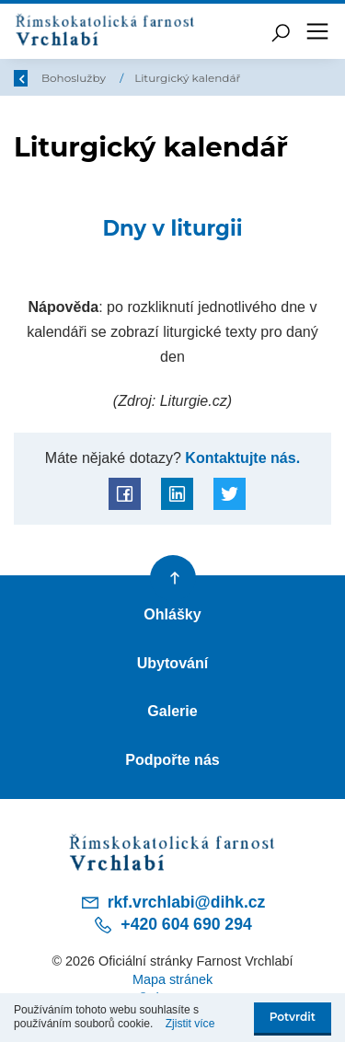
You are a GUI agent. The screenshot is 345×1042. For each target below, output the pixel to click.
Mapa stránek (172, 979)
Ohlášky (172, 614)
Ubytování (173, 662)
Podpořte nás (172, 759)
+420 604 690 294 (172, 925)
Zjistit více (190, 1023)
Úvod (62, 78)
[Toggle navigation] (317, 31)
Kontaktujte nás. (240, 457)
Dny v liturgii (172, 228)
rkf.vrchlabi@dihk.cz (173, 902)
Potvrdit (293, 1017)
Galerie (172, 710)
